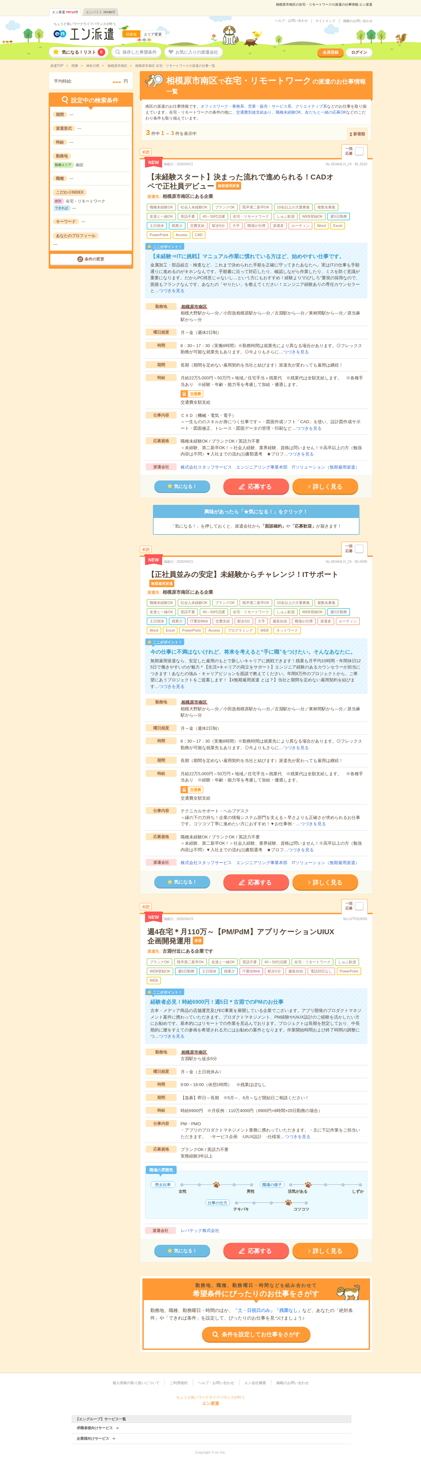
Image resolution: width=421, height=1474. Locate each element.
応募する (260, 486)
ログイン (359, 52)
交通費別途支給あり (254, 112)
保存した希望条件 (139, 52)
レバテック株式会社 (200, 1230)
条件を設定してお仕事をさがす (261, 1334)
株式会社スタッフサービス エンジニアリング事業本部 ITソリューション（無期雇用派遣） (270, 467)
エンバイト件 (100, 12)
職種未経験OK (288, 112)
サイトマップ (325, 21)
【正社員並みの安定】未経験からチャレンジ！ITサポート (243, 574)
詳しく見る (327, 486)
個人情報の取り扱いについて (136, 1383)
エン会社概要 (255, 1383)
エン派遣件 (65, 12)
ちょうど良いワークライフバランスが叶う (85, 24)
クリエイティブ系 (311, 106)
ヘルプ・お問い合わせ (291, 20)
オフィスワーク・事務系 (222, 106)
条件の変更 (94, 259)
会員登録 (330, 52)
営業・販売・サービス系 (269, 106)
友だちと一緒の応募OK (325, 112)
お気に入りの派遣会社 (196, 52)
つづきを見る (172, 290)
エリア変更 (153, 34)
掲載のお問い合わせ (358, 21)
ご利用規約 (179, 1383)
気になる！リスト (83, 52)
